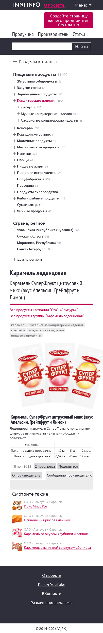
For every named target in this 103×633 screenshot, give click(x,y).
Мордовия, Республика (39, 243)
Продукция (23, 34)
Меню (83, 4)
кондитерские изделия (46, 330)
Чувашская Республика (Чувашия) (48, 230)
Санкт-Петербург (34, 249)
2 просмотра (45, 466)
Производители (54, 34)
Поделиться (68, 466)
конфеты (18, 330)
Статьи (80, 34)
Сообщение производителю (69, 475)
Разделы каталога (38, 61)
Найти (81, 46)
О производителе (26, 475)
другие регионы (30, 259)
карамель (18, 325)
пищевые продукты (26, 335)
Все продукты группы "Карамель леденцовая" (47, 315)
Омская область (33, 236)
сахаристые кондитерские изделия (57, 325)
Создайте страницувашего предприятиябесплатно (68, 20)
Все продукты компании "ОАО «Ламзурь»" (44, 309)
